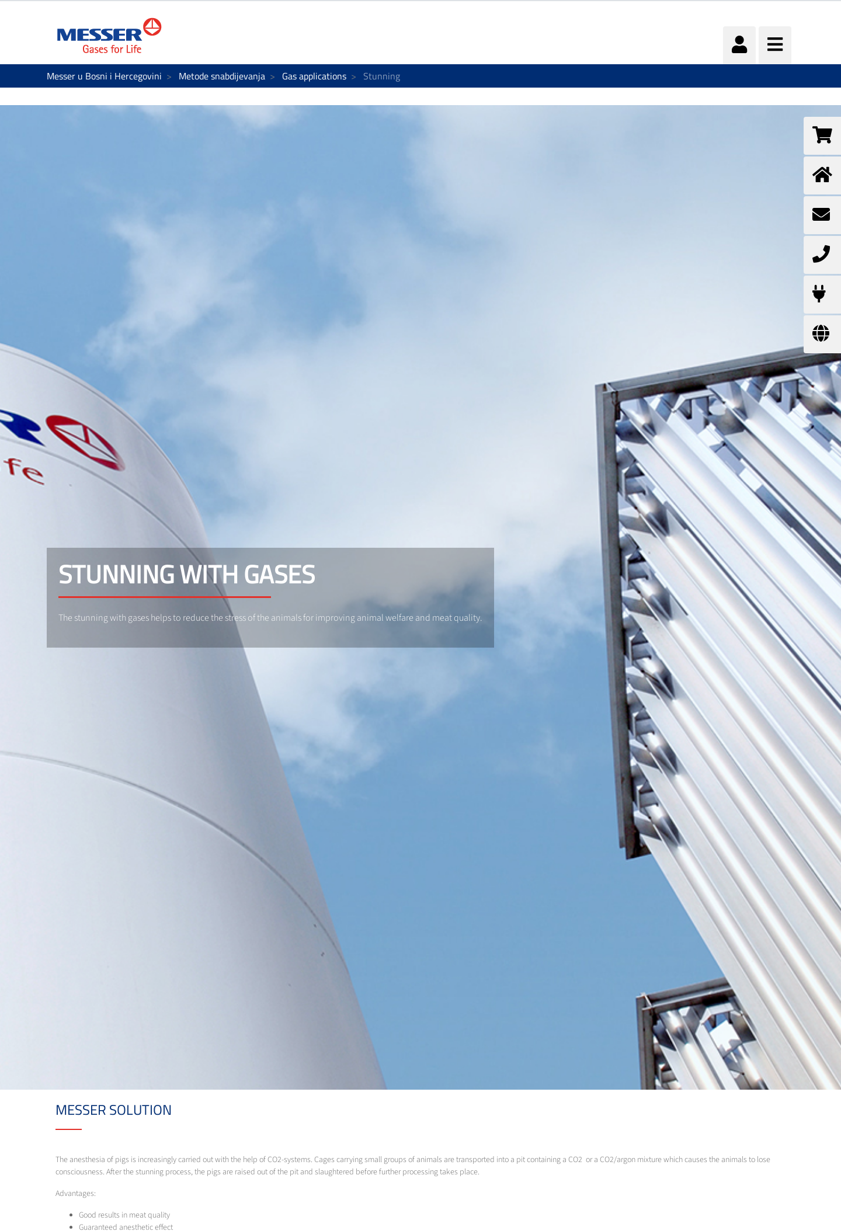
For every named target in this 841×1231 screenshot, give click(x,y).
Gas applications (314, 76)
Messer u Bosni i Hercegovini (104, 76)
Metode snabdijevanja (222, 76)
